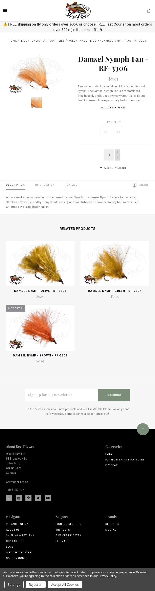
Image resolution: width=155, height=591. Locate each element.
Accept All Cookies (65, 584)
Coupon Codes (16, 558)
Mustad (110, 529)
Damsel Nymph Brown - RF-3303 (40, 355)
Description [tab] (15, 184)
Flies (108, 453)
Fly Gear (111, 465)
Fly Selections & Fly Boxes (125, 459)
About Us (13, 529)
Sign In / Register (69, 524)
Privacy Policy (17, 524)
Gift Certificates (18, 552)
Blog (9, 546)
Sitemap (61, 541)
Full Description (113, 107)
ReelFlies (112, 524)
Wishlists (63, 529)
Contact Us (14, 541)
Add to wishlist (113, 168)
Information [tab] (45, 184)
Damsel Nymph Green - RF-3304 (114, 290)
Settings (14, 584)
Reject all (35, 584)
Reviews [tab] (71, 184)
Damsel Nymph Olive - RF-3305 (40, 290)
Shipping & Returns (20, 535)
